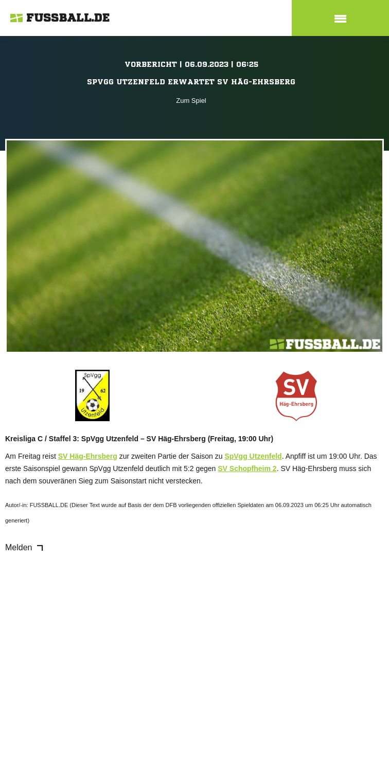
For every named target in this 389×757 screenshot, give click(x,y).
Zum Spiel (191, 100)
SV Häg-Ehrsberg (87, 456)
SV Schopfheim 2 (247, 468)
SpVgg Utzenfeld (252, 456)
